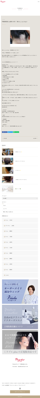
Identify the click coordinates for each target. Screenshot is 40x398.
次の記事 (34, 138)
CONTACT (27, 383)
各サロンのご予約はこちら (20, 391)
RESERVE (20, 396)
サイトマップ (22, 385)
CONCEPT (7, 383)
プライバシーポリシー (14, 385)
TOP (3, 383)
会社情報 (7, 385)
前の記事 (5, 138)
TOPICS (11, 383)
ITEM (3, 385)
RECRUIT (33, 383)
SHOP (15, 383)
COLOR (19, 383)
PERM (23, 383)
